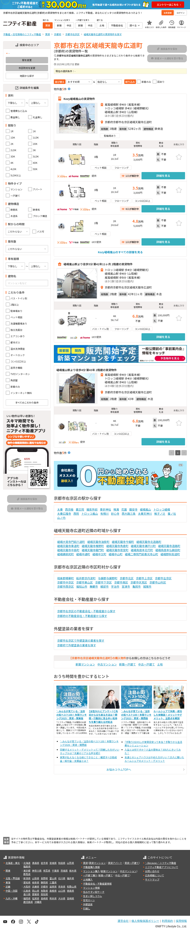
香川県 (26, 894)
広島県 (26, 890)
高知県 (44, 894)
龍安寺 (133, 509)
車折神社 (105, 509)
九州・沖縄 (11, 898)
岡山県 (35, 890)
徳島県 (70, 890)
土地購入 (88, 879)
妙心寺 (115, 514)
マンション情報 (91, 887)
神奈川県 (37, 870)
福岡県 (26, 898)
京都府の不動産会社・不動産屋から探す (82, 616)
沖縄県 (38, 902)
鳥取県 (44, 890)
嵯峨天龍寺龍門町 (93, 550)
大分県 (61, 898)
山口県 (61, 890)
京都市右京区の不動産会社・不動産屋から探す (86, 611)
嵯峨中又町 (99, 554)
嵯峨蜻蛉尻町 (65, 554)
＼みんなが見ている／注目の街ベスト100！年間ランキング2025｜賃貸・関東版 (71, 714)
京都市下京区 (103, 582)
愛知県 (26, 882)
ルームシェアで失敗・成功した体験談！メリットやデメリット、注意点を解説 (168, 714)
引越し (86, 908)
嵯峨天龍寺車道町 (68, 546)
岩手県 (44, 863)
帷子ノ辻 (159, 514)
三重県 (53, 882)
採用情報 (181, 920)
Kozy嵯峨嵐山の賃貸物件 (79, 99)
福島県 (26, 866)
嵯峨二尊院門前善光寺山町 (141, 554)
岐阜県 (35, 882)
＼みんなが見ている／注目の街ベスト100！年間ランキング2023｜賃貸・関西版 (136, 714)
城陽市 (147, 586)
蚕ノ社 (172, 514)
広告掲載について (154, 875)
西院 (76, 514)
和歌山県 (71, 886)
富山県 (53, 878)
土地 (160, 664)
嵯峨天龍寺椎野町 (93, 546)
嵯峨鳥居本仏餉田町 (167, 550)
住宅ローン (89, 900)
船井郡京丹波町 (86, 578)
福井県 (70, 878)
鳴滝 (116, 509)
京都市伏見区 (138, 582)
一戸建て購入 (90, 875)
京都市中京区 (65, 582)
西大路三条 (129, 514)
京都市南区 (121, 582)
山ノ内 (61, 518)
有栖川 (104, 514)
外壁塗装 (88, 904)
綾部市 (104, 586)
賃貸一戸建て (131, 863)
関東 (8, 870)
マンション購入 (91, 871)
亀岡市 (136, 586)
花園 (124, 509)
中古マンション (107, 664)
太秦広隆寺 (64, 514)
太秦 (60, 509)
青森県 (35, 863)
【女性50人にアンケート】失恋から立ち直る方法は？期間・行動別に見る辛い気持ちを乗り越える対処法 (103, 716)
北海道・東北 (13, 863)
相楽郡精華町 (65, 578)
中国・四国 (11, 890)
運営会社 (123, 920)
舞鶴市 (94, 586)
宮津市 (126, 586)
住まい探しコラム (92, 896)
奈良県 (61, 886)
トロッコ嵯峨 (161, 509)
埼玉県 (46, 870)
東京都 (26, 870)
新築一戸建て (127, 664)
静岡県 (44, 882)
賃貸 (85, 863)
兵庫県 (35, 886)
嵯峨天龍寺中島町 (68, 550)
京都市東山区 (84, 582)
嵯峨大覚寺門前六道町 (71, 542)
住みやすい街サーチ (93, 891)
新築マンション (85, 664)
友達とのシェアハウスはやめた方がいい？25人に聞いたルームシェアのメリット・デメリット (154, 759)
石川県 (61, 878)
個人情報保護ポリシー (145, 920)
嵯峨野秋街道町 (170, 554)
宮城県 (53, 863)
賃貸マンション (97, 863)
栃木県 (72, 870)
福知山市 (81, 586)
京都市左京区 (163, 578)
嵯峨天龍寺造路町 (169, 546)
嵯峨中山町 (116, 554)
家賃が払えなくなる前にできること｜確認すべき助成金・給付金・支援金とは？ (88, 759)
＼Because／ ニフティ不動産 (160, 863)
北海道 (26, 863)
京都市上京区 (144, 578)
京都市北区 (127, 578)
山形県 (70, 863)
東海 (8, 882)
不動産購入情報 (91, 867)
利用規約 (167, 920)
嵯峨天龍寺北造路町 (148, 542)
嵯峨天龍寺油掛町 (98, 542)
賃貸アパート (115, 863)
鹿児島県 (28, 902)
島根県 (53, 890)
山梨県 (35, 878)
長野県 (44, 878)
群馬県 (26, 874)
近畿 (8, 886)
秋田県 (61, 863)
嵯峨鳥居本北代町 (142, 550)
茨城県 (64, 870)
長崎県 (44, 898)
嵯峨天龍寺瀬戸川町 (143, 546)
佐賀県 (35, 898)
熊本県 (53, 898)
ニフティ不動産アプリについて (161, 867)
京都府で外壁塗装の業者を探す (76, 645)
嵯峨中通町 (83, 554)
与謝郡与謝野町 (107, 578)
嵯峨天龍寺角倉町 (117, 546)
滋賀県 (53, 886)
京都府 (44, 886)
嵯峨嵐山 (145, 509)
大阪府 (26, 886)
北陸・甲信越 (13, 878)
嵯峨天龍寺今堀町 (123, 542)
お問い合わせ (152, 871)
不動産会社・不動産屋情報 (97, 883)
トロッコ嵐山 (89, 514)
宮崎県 (70, 898)
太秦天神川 (145, 514)
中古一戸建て (146, 664)
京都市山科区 (157, 582)
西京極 (69, 509)
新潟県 (26, 878)
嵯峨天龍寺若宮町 (117, 550)
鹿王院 (80, 509)
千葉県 (55, 870)
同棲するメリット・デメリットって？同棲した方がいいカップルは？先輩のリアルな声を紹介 (89, 751)
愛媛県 (35, 894)
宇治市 (115, 586)
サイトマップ (152, 879)
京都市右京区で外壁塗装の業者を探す (80, 640)
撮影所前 (92, 509)
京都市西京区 (65, 586)
